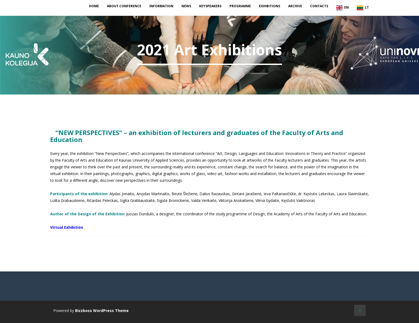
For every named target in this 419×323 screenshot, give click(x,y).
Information (161, 6)
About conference (124, 6)
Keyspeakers (210, 6)
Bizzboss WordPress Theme (102, 310)
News (186, 6)
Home (94, 6)
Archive (295, 6)
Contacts (319, 6)
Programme (240, 6)
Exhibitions (269, 6)
